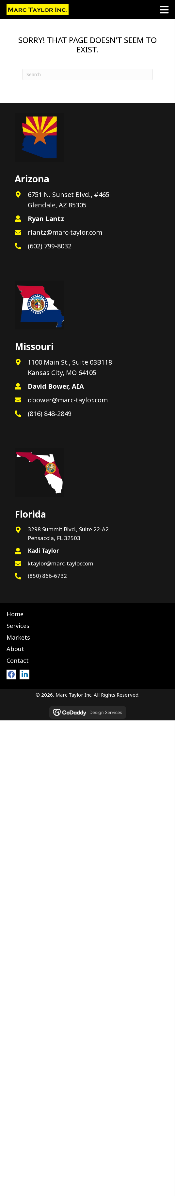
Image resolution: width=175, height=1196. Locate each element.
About (15, 649)
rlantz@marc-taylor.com (65, 232)
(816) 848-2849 (50, 413)
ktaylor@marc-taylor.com (60, 563)
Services (18, 626)
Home (15, 614)
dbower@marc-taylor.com (68, 400)
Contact (18, 660)
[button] (11, 674)
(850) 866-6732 (47, 575)
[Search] (87, 74)
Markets (18, 637)
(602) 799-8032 (50, 246)
